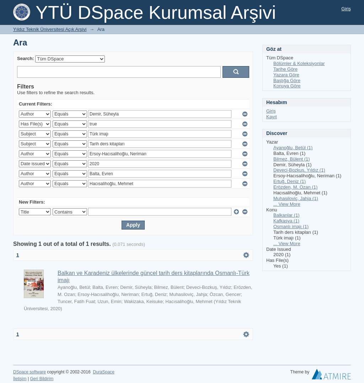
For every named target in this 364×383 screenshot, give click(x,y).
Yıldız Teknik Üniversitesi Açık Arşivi (49, 29)
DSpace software (29, 371)
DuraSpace (103, 371)
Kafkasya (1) (286, 220)
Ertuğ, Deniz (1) (289, 181)
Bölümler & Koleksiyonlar (299, 63)
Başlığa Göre (286, 80)
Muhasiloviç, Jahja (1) (295, 198)
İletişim (20, 378)
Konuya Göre (287, 85)
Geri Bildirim (41, 378)
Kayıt (271, 116)
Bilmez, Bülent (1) (291, 159)
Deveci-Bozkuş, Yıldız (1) (299, 170)
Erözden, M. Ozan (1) (295, 187)
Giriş (346, 8)
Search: (25, 58)
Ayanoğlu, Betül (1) (292, 147)
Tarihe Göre (285, 69)
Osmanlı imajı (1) (291, 226)
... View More (286, 204)
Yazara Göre (286, 74)
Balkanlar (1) (286, 215)
